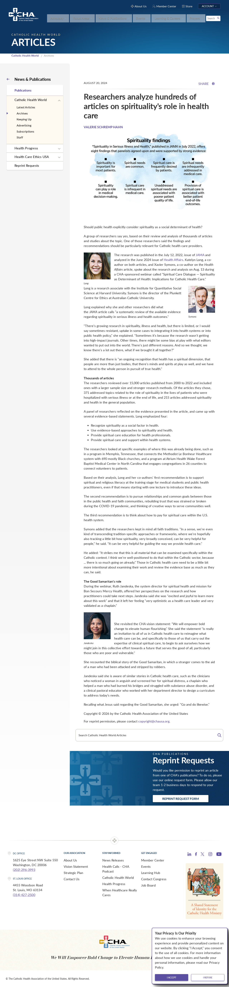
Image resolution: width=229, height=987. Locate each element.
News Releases (113, 860)
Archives (22, 113)
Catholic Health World (25, 55)
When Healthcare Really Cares (119, 892)
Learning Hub (150, 873)
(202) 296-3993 (24, 870)
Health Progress (26, 148)
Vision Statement (76, 866)
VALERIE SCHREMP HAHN (103, 127)
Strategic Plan (73, 873)
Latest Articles (26, 107)
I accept (171, 977)
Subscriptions (25, 131)
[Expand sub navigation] (59, 100)
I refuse (207, 977)
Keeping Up (24, 119)
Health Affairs (173, 260)
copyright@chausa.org (153, 721)
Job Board (148, 885)
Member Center (152, 860)
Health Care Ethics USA (31, 157)
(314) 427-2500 (24, 895)
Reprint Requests (26, 165)
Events (146, 866)
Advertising (24, 125)
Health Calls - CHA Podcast (115, 868)
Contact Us (71, 879)
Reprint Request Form (180, 798)
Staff (20, 137)
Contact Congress (153, 879)
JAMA (200, 255)
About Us (70, 860)
